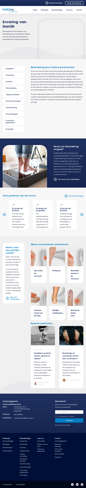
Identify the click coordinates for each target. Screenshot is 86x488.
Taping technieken (12, 95)
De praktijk (41, 441)
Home (35, 10)
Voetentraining (11, 107)
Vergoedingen (7, 451)
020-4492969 (18, 414)
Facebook (58, 457)
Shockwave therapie (13, 101)
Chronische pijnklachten (10, 122)
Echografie (10, 69)
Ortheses (9, 82)
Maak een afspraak (74, 3)
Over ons (69, 10)
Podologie (44, 10)
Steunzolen (10, 75)
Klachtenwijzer (8, 447)
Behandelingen (57, 10)
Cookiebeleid (20, 484)
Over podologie (8, 441)
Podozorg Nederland (40, 450)
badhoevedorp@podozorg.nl (24, 418)
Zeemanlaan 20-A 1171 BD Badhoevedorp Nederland (22, 409)
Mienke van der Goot (42, 445)
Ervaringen (10, 129)
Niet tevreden (59, 454)
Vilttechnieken (11, 88)
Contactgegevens (61, 441)
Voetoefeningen (12, 114)
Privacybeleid (7, 484)
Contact (79, 10)
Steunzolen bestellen (58, 450)
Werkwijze (6, 444)
